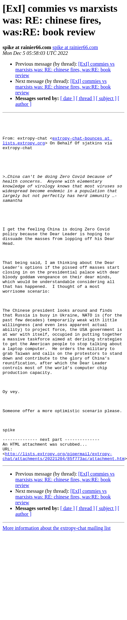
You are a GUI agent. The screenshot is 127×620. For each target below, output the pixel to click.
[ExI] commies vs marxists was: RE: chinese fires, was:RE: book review (65, 69)
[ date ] (67, 98)
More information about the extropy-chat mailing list (57, 597)
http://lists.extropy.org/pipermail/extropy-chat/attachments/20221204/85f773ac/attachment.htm (63, 524)
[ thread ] (85, 98)
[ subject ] (106, 98)
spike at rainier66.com (75, 47)
